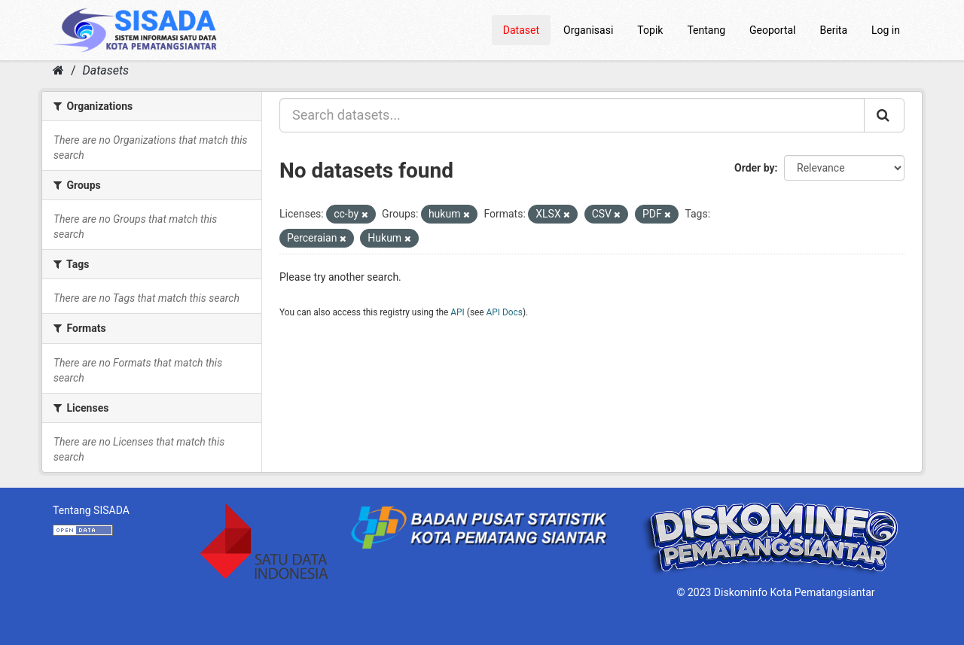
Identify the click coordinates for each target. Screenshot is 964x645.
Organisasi (588, 30)
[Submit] (884, 115)
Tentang (706, 30)
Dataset (521, 30)
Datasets (106, 70)
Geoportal (772, 30)
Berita (834, 30)
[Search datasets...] (572, 115)
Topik (650, 30)
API (457, 312)
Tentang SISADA (91, 510)
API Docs (505, 312)
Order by (754, 168)
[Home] (58, 70)
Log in (885, 30)
